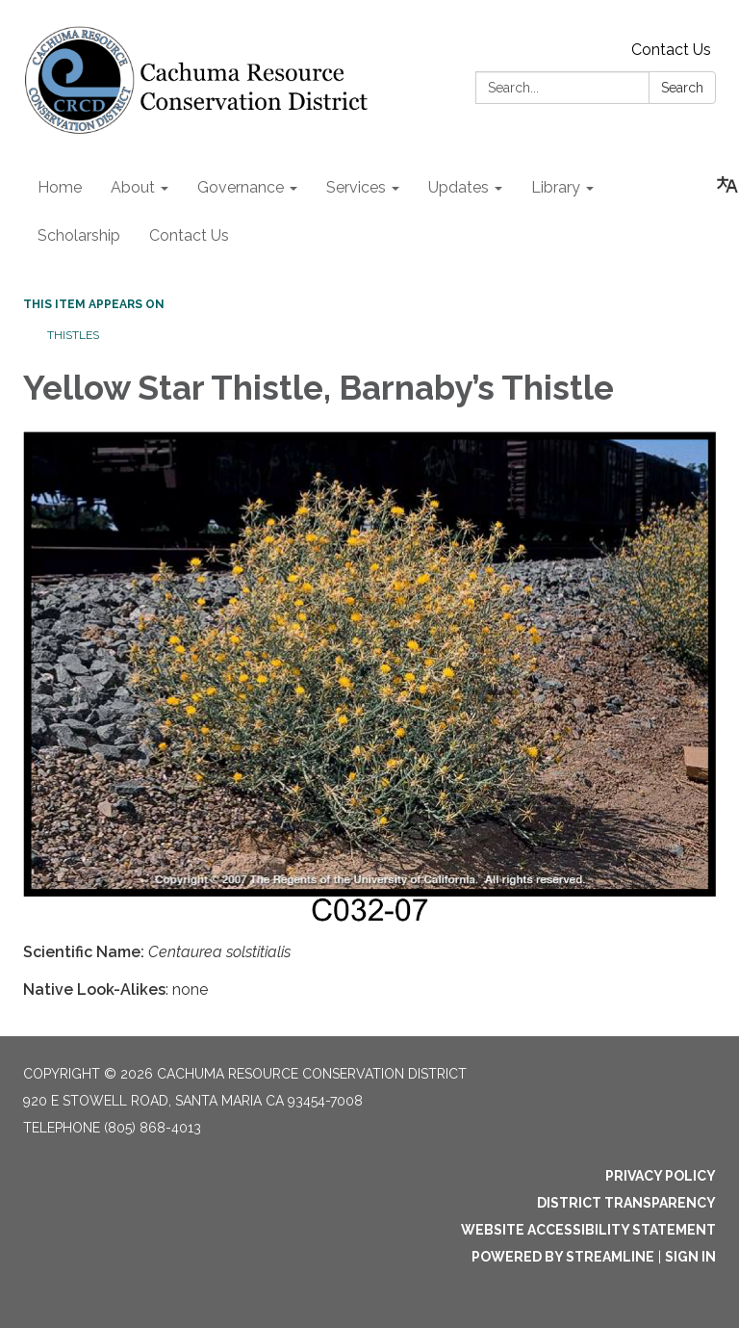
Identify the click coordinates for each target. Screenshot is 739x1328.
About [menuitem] (133, 187)
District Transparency (626, 1203)
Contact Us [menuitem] (189, 235)
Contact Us (671, 49)
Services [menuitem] (356, 187)
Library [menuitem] (555, 187)
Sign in (690, 1256)
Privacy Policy (660, 1176)
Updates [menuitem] (458, 187)
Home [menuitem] (60, 187)
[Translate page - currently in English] (727, 185)
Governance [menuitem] (240, 187)
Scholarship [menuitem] (79, 235)
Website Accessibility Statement (588, 1229)
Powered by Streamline (562, 1256)
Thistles (73, 335)
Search (682, 87)
